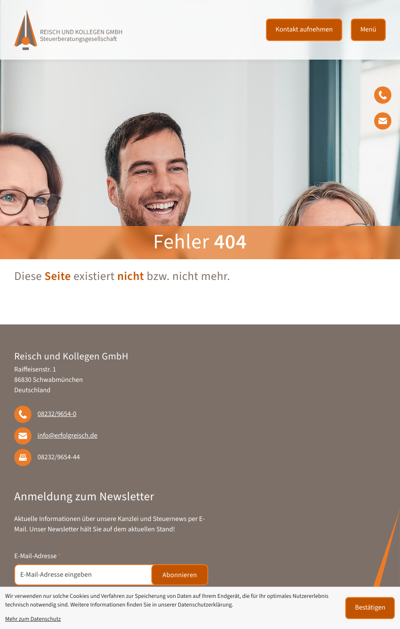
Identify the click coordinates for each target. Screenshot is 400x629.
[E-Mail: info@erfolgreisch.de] (387, 122)
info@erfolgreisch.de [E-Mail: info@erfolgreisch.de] (67, 436)
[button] (387, 96)
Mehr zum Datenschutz (33, 619)
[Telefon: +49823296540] (57, 414)
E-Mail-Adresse (37, 556)
